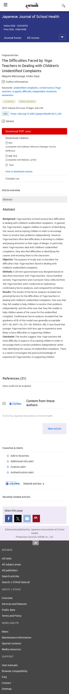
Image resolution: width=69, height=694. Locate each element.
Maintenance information (16, 637)
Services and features (14, 604)
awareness (7, 95)
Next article (54, 428)
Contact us (12, 178)
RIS (10, 142)
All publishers (10, 570)
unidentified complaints (25, 87)
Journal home (12, 37)
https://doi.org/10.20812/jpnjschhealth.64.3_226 (36, 113)
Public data (8, 610)
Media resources (11, 649)
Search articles (10, 576)
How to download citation (19, 171)
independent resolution (44, 91)
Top (35, 542)
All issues (33, 37)
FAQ (4, 677)
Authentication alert (22, 472)
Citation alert (18, 467)
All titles (6, 558)
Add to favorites (19, 455)
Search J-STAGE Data (16, 582)
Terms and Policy (12, 615)
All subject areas (11, 564)
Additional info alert (22, 461)
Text (11, 165)
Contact (6, 683)
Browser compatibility (14, 671)
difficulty (26, 91)
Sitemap (7, 688)
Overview (7, 598)
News (5, 631)
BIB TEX (12, 156)
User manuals (10, 665)
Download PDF (18, 131)
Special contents (11, 643)
